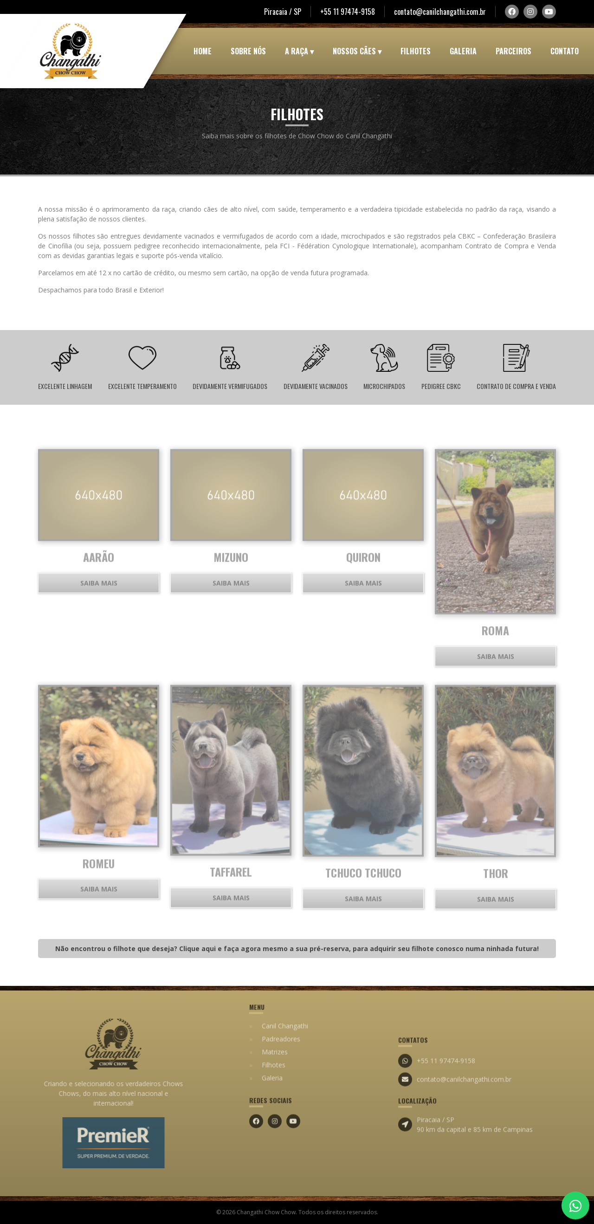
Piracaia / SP (282, 11)
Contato (564, 51)
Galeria (463, 51)
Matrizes (275, 1022)
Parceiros (513, 51)
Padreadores (281, 1009)
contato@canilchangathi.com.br (440, 11)
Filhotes (415, 51)
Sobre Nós (248, 51)
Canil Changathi (285, 996)
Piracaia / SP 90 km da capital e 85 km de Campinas (465, 1154)
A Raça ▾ (299, 51)
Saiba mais (98, 612)
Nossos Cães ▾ (357, 51)
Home (203, 51)
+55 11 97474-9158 (347, 11)
